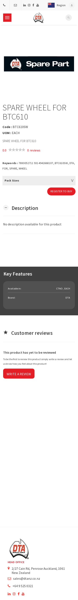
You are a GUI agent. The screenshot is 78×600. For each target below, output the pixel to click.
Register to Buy (61, 191)
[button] (56, 5)
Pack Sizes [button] (12, 180)
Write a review (19, 374)
